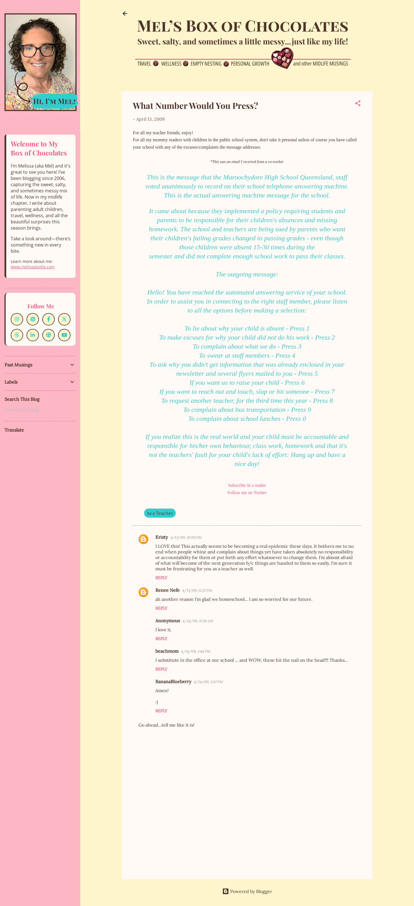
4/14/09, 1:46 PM (195, 651)
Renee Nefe (167, 590)
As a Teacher (160, 513)
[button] (357, 104)
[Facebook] (48, 319)
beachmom (167, 651)
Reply (161, 577)
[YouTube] (64, 335)
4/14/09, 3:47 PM (208, 682)
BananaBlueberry (173, 681)
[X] (64, 319)
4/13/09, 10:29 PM (185, 537)
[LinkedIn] (33, 335)
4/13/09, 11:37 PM (197, 590)
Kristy (161, 537)
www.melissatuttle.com (33, 266)
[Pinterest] (33, 319)
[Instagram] (17, 319)
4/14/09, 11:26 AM (197, 621)
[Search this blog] (40, 410)
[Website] (48, 335)
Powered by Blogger (247, 891)
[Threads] (17, 335)
